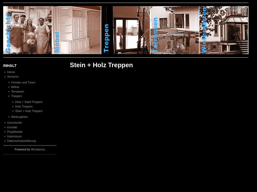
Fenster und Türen (23, 82)
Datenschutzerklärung (21, 140)
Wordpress (38, 149)
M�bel (76, 30)
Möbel (15, 87)
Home (11, 72)
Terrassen (174, 30)
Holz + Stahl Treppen (29, 101)
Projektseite (14, 131)
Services (12, 76)
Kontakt (12, 127)
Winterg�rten (223, 30)
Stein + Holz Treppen (29, 111)
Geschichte (27, 30)
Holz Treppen (24, 106)
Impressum (14, 136)
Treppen (125, 30)
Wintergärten (19, 116)
